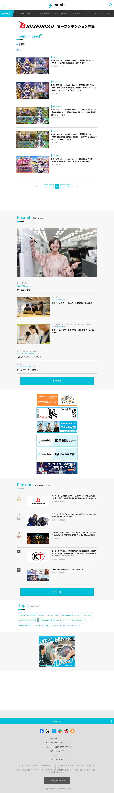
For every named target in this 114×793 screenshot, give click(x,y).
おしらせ (57, 755)
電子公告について (57, 751)
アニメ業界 (91, 13)
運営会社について (57, 738)
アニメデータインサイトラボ (48, 615)
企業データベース (24, 13)
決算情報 (76, 13)
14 (57, 186)
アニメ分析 (107, 13)
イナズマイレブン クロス (27, 615)
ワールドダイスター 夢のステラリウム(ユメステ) (49, 625)
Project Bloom (24, 625)
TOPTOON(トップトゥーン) (70, 615)
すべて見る (57, 380)
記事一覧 (6, 13)
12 (46, 186)
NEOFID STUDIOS (74, 625)
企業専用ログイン (57, 780)
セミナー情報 (61, 13)
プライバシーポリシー (57, 759)
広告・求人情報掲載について (57, 742)
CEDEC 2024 (87, 615)
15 (63, 186)
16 (68, 186)
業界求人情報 (43, 13)
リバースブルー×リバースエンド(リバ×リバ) (71, 620)
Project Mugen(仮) (46, 620)
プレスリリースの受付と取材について (57, 747)
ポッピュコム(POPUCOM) (27, 620)
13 (51, 186)
